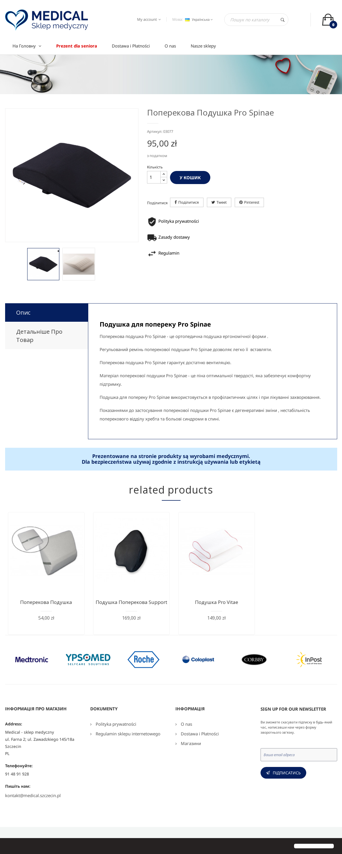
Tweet (222, 202)
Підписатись (287, 772)
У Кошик (190, 177)
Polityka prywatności (115, 724)
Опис (23, 312)
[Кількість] (154, 177)
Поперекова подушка (46, 602)
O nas (186, 724)
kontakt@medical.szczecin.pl (33, 795)
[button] (9, 846)
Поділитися (188, 202)
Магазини (190, 743)
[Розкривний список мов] (198, 19)
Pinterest (251, 202)
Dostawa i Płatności (199, 734)
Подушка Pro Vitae (216, 602)
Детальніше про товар (39, 336)
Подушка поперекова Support (131, 602)
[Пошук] (256, 20)
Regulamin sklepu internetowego (127, 734)
